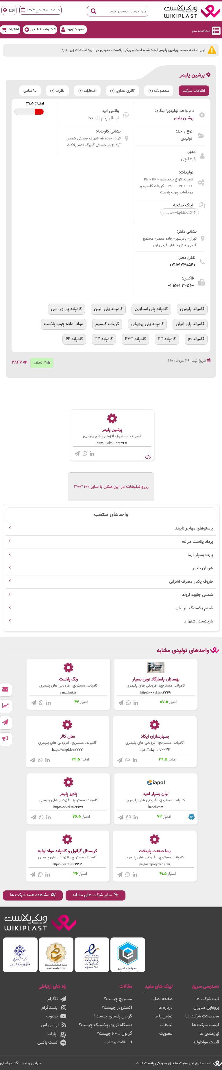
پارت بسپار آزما (200, 555)
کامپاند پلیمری (192, 309)
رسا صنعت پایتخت (155, 851)
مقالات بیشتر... (118, 1042)
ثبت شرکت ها (207, 999)
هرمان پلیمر (203, 568)
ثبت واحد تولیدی (40, 29)
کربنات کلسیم (107, 324)
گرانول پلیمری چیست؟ (113, 1016)
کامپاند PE (167, 339)
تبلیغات (166, 1025)
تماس (27, 91)
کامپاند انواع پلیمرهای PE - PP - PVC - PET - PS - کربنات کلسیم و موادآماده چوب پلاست (166, 185)
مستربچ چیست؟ (118, 999)
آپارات (56, 1034)
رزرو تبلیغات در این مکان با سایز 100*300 (111, 487)
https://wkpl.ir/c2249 (155, 692)
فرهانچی (188, 159)
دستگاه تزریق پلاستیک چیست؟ (105, 1025)
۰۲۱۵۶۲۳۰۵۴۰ (182, 265)
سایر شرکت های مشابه (96, 895)
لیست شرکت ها (205, 1025)
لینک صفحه (189, 205)
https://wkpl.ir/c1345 (112, 443)
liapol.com (155, 807)
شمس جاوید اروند (197, 595)
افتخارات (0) (86, 91)
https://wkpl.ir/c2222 (67, 749)
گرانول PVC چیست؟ (114, 1033)
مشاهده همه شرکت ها (33, 895)
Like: (42, 362)
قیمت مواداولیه (206, 1042)
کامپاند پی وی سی (66, 309)
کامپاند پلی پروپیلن (147, 324)
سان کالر (67, 736)
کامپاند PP (74, 339)
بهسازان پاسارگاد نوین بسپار (155, 679)
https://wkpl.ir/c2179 (68, 807)
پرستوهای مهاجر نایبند (194, 528)
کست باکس (51, 1042)
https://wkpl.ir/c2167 (67, 864)
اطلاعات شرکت (193, 91)
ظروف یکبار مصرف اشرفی (191, 581)
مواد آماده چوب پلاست (63, 324)
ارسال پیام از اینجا (103, 118)
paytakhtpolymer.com (154, 864)
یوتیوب (56, 1016)
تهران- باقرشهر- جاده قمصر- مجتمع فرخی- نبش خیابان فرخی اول (170, 242)
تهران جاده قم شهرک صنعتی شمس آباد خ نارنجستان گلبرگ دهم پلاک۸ (93, 141)
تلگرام (56, 999)
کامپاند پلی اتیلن (108, 309)
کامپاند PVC (135, 339)
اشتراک (10, 29)
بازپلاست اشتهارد (198, 621)
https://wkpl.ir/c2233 (155, 749)
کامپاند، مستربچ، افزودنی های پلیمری (112, 436)
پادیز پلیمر (68, 794)
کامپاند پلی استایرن (151, 309)
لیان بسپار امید (156, 794)
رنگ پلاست (68, 679)
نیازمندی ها (209, 1033)
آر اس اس (53, 1025)
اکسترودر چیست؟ (117, 1007)
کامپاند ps (196, 339)
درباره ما (165, 1007)
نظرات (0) (55, 91)
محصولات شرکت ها (202, 1016)
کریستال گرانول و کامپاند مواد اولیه (67, 851)
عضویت (166, 1033)
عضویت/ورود (73, 29)
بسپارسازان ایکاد (155, 736)
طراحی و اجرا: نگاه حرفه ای (20, 1063)
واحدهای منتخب (111, 515)
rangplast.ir (68, 692)
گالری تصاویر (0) (121, 91)
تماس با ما (163, 1016)
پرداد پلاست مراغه (197, 541)
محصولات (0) (158, 91)
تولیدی (186, 138)
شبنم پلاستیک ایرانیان (194, 608)
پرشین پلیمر (183, 118)
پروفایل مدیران (206, 1007)
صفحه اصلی (162, 999)
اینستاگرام (53, 1007)
